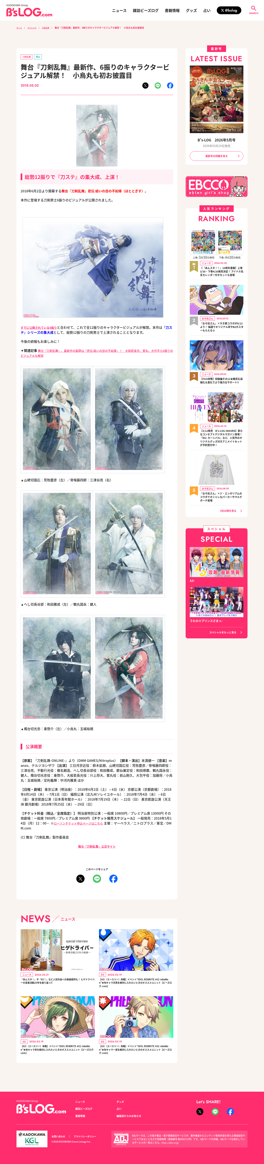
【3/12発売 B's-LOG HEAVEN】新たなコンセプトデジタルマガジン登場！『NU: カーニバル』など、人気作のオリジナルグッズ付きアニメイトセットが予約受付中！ (221, 451)
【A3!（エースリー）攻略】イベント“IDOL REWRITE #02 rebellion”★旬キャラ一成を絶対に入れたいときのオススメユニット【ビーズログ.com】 (136, 1057)
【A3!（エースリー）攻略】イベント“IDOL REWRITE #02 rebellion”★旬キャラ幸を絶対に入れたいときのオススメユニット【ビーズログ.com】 (57, 1057)
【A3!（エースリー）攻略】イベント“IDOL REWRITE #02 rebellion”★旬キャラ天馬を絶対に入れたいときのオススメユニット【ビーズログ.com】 (136, 985)
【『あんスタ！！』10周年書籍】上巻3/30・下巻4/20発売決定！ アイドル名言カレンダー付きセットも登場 (220, 275)
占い (207, 10)
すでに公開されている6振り (41, 328)
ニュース (119, 10)
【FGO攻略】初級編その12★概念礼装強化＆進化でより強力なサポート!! (221, 389)
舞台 (40, 57)
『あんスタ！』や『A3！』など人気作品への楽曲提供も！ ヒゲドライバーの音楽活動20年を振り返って (57, 985)
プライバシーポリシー (89, 1136)
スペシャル (34, 27)
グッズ (191, 10)
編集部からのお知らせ (131, 1116)
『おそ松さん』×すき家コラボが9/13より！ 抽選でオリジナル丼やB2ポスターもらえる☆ (221, 333)
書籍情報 (172, 10)
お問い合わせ (60, 1136)
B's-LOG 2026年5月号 (216, 140)
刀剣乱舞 (50, 27)
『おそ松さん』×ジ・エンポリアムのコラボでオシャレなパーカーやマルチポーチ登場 (221, 513)
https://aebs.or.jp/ (171, 1142)
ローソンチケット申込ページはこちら (82, 823)
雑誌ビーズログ (146, 10)
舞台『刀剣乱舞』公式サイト (96, 847)
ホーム (19, 27)
